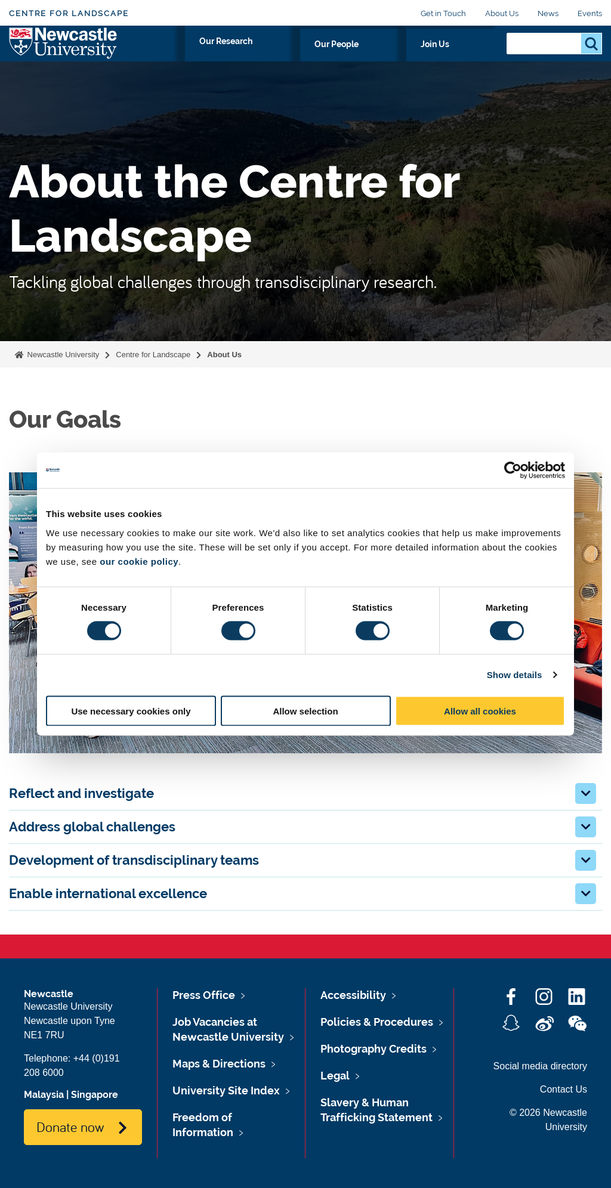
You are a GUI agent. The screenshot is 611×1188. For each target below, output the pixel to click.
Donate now (70, 1127)
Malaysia (44, 1094)
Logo (63, 55)
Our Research (332, 57)
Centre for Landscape (69, 13)
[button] (585, 793)
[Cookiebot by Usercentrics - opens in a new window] (513, 470)
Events (590, 13)
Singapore (94, 1094)
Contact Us (563, 1089)
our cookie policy (139, 561)
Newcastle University (62, 354)
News (548, 13)
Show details (514, 675)
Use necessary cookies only (130, 711)
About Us (502, 13)
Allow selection (305, 711)
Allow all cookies (480, 711)
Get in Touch (443, 13)
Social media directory (540, 1066)
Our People (409, 57)
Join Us (470, 57)
